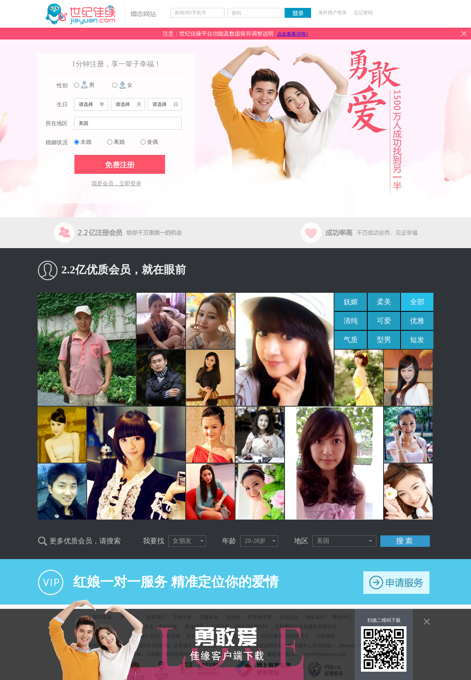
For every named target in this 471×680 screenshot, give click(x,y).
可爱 (384, 321)
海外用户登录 (332, 12)
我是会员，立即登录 (116, 183)
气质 (351, 340)
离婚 (119, 142)
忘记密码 (363, 12)
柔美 (384, 302)
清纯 (351, 321)
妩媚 (351, 302)
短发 (417, 340)
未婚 (85, 142)
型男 (384, 340)
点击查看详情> (292, 34)
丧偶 (152, 142)
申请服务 (396, 582)
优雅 (417, 321)
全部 (417, 302)
